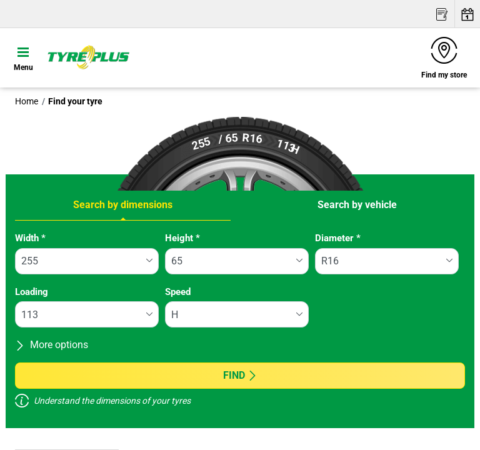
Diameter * (338, 238)
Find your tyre (75, 101)
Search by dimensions (122, 205)
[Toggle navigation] (23, 57)
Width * (30, 238)
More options (51, 345)
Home (26, 101)
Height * (182, 238)
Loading (31, 292)
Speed (178, 292)
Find (240, 375)
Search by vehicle (357, 205)
